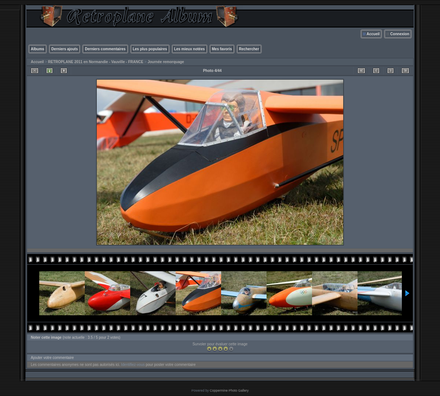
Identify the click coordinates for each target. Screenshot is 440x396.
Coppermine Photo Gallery (229, 390)
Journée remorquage (165, 62)
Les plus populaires (150, 49)
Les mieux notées (189, 49)
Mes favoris (222, 49)
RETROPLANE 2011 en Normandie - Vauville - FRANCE (95, 62)
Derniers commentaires (105, 49)
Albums (37, 49)
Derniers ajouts (64, 49)
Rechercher (249, 49)
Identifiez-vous (132, 365)
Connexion (399, 34)
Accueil (373, 34)
